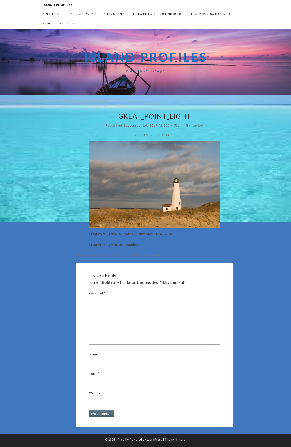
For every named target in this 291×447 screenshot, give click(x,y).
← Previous (145, 135)
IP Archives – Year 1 (113, 14)
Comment (97, 293)
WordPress (154, 439)
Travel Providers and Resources (211, 14)
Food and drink (142, 14)
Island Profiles (57, 4)
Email (94, 373)
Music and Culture (171, 14)
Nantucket (195, 125)
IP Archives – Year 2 (81, 14)
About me (48, 23)
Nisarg (181, 439)
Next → (168, 135)
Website (94, 393)
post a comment (153, 255)
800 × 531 (172, 125)
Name (94, 354)
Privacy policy (68, 23)
